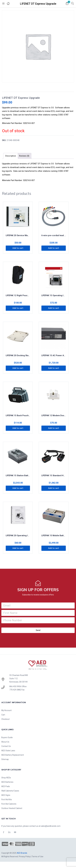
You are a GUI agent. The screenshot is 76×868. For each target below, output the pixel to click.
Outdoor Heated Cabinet (11, 808)
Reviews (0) (24, 156)
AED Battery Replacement (12, 755)
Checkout (5, 719)
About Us (5, 742)
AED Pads (5, 786)
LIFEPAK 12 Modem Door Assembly (53, 415)
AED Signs (5, 795)
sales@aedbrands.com (50, 826)
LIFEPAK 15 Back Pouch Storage (18, 415)
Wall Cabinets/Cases (10, 791)
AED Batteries (7, 782)
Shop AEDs (6, 778)
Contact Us (6, 746)
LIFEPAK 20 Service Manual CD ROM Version (18, 235)
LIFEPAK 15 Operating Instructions (53, 295)
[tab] (10, 156)
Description (10, 156)
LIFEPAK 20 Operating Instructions (18, 535)
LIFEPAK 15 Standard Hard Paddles (53, 475)
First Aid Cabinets (8, 804)
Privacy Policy (25, 856)
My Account (6, 710)
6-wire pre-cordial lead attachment (53, 235)
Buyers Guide (7, 737)
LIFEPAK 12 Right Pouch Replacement (18, 295)
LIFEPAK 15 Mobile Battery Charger (53, 535)
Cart (3, 715)
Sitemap (5, 759)
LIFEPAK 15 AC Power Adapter (53, 355)
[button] (67, 4)
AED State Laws (8, 750)
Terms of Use (37, 856)
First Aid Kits (6, 799)
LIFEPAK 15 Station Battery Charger (18, 475)
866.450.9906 (15, 686)
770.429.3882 (15, 690)
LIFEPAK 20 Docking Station (18, 355)
